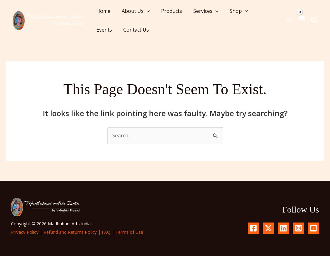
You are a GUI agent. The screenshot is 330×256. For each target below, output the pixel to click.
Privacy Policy (24, 232)
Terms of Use (129, 232)
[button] (145, 11)
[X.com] (268, 228)
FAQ (106, 232)
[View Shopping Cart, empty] (301, 20)
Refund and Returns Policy (70, 232)
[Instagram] (298, 228)
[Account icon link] (289, 20)
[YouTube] (313, 228)
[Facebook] (253, 228)
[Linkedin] (283, 228)
